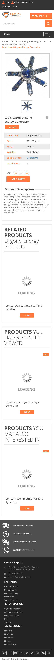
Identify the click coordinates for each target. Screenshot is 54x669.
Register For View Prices (24, 2)
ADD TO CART (18, 179)
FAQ (6, 619)
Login (7, 2)
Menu (7, 34)
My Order (8, 631)
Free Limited (9, 597)
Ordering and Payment (13, 612)
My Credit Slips (10, 644)
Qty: (8, 172)
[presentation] (43, 251)
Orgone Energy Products (36, 41)
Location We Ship (11, 586)
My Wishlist (8, 634)
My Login (7, 641)
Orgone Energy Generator (15, 44)
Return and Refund (11, 615)
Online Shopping (11, 593)
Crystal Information (12, 609)
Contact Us (32, 157)
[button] (48, 16)
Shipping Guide (10, 590)
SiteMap (7, 622)
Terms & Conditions (12, 600)
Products (16, 41)
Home (5, 41)
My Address (9, 637)
